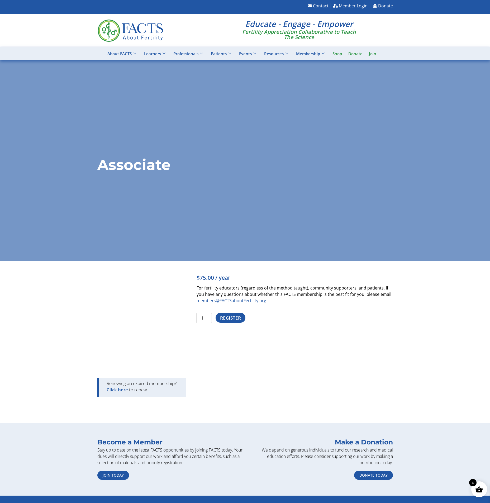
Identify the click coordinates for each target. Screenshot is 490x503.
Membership (310, 53)
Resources (276, 53)
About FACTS (121, 53)
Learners (154, 53)
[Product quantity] (204, 318)
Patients (221, 53)
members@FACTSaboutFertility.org (231, 300)
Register (230, 318)
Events (247, 53)
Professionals (188, 53)
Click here (117, 390)
